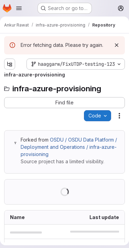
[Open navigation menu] (18, 8)
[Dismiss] (116, 45)
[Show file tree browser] (9, 64)
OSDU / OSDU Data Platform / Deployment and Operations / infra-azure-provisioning (69, 147)
